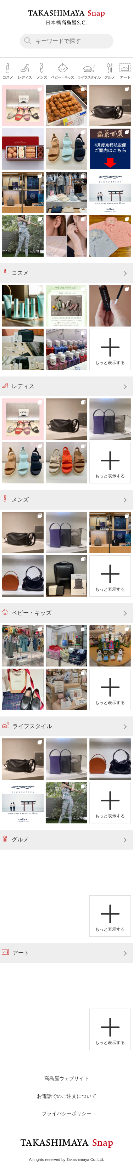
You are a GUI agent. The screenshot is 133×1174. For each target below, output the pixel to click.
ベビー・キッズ (26, 612)
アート (15, 952)
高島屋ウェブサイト (66, 1078)
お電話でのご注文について (66, 1096)
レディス (18, 385)
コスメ (15, 272)
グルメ (15, 839)
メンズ (15, 499)
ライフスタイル (27, 725)
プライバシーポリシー (67, 1113)
